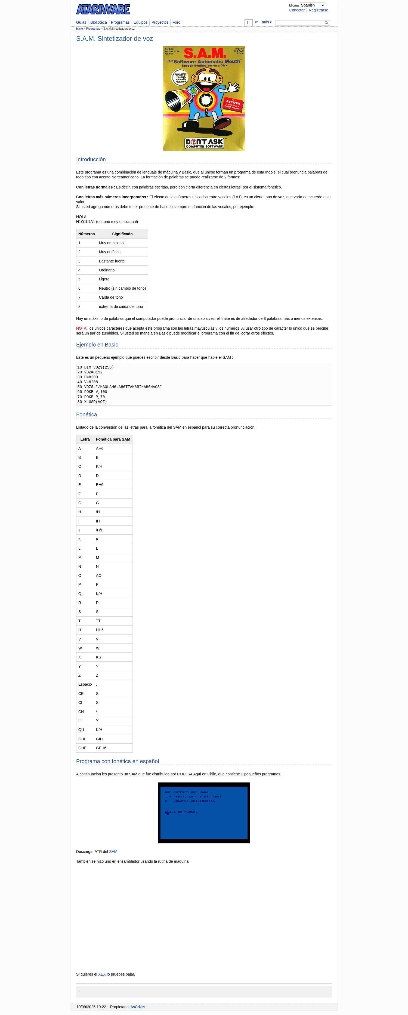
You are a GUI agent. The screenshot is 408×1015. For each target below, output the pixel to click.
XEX (102, 974)
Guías (81, 22)
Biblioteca (98, 22)
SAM (113, 851)
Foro (176, 22)
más (267, 22)
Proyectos (160, 22)
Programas (120, 22)
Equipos (141, 22)
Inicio (79, 28)
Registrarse (318, 10)
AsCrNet (138, 1007)
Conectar (297, 10)
